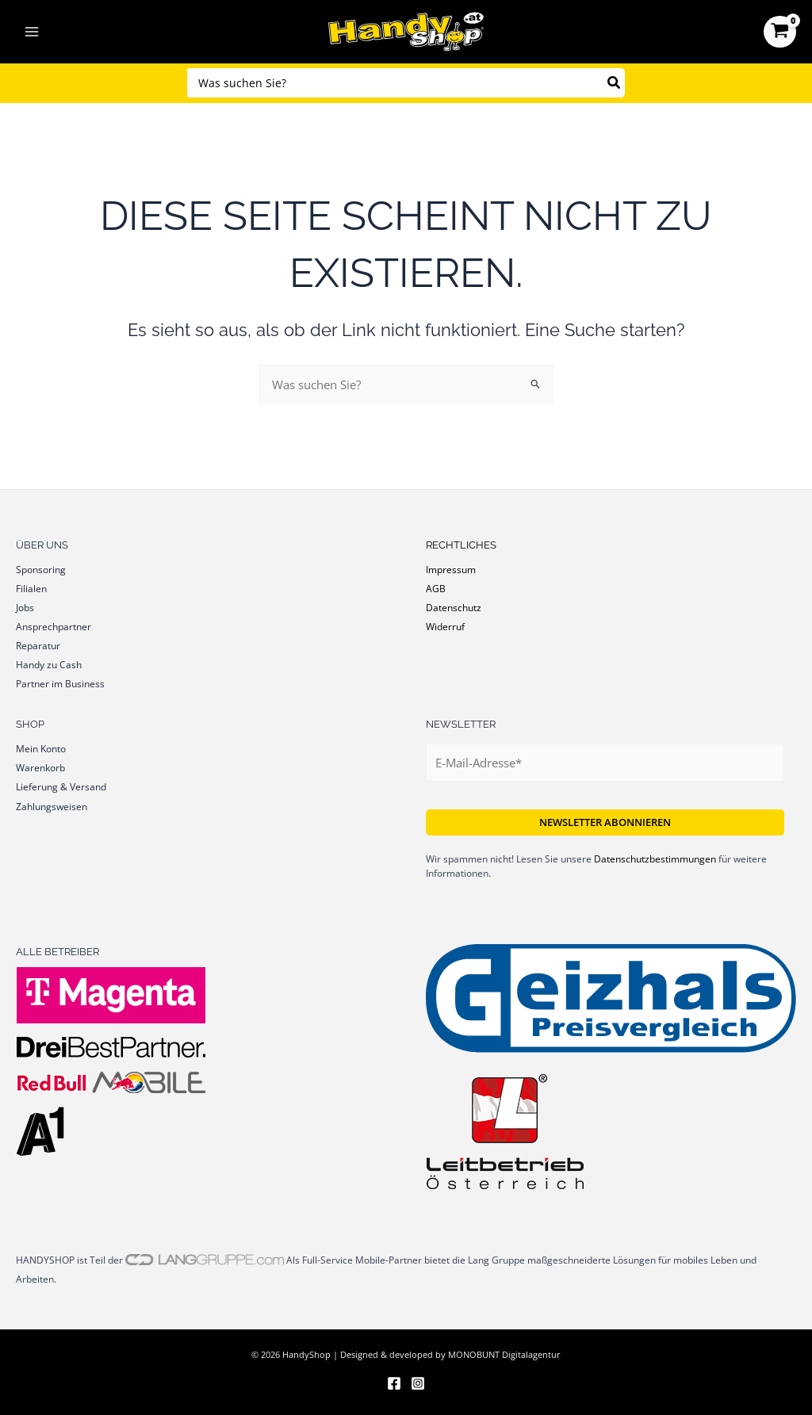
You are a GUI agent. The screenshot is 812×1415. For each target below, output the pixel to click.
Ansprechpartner (53, 626)
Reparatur (38, 645)
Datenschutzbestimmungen (655, 859)
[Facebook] (394, 1383)
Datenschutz (453, 607)
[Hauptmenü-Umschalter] (32, 32)
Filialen (31, 588)
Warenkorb (40, 767)
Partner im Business (60, 683)
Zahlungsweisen (51, 806)
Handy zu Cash (49, 664)
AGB (436, 588)
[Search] (614, 83)
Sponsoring (41, 569)
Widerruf (445, 626)
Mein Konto (41, 748)
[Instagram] (418, 1383)
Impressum (451, 569)
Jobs (25, 607)
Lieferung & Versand (61, 786)
